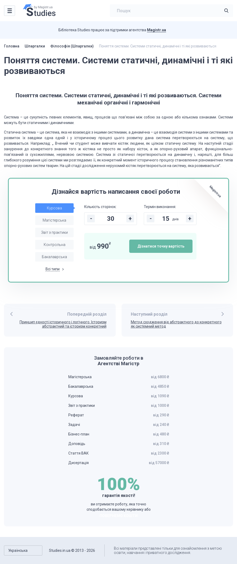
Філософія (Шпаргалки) (72, 46)
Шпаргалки (35, 46)
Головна (11, 46)
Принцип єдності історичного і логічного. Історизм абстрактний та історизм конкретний (63, 324)
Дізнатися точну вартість (160, 246)
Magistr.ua (156, 30)
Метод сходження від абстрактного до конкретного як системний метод (176, 324)
